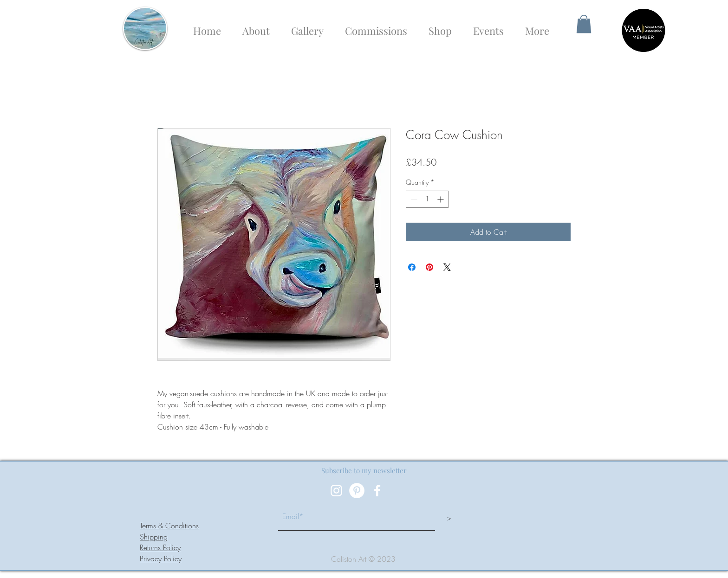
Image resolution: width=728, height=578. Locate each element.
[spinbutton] (427, 199)
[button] (584, 24)
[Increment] (441, 199)
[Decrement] (413, 199)
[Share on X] (447, 267)
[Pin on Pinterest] (429, 267)
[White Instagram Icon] (336, 490)
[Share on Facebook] (411, 267)
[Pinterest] (356, 490)
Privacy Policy (161, 558)
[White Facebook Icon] (377, 490)
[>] (449, 518)
